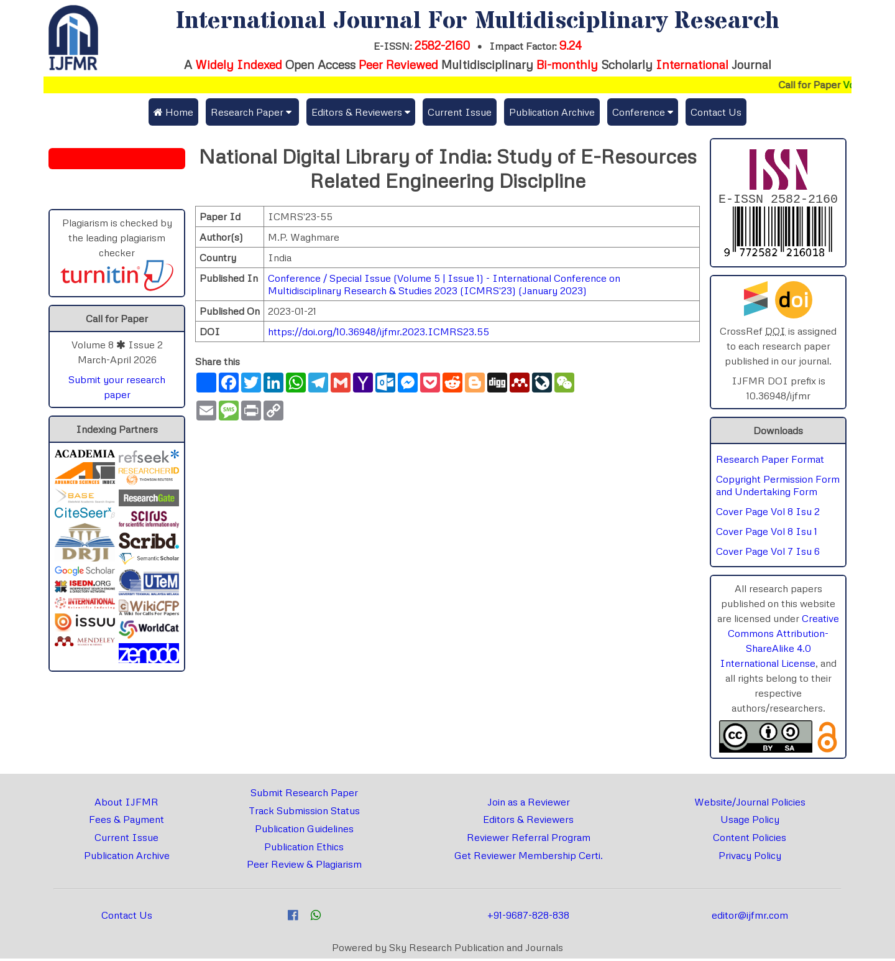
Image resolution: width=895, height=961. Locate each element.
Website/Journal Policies (750, 804)
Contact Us (716, 112)
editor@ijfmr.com (750, 917)
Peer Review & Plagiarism (304, 866)
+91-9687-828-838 (528, 917)
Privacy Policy (749, 858)
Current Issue (460, 112)
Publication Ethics (304, 849)
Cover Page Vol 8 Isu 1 (766, 533)
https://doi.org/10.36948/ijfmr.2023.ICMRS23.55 (378, 331)
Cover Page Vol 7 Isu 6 (768, 553)
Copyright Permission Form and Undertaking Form (778, 487)
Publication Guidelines (304, 831)
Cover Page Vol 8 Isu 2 (768, 514)
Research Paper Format (770, 461)
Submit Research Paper (304, 795)
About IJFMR (126, 804)
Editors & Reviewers (528, 821)
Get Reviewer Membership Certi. (528, 858)
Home (173, 112)
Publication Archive (552, 112)
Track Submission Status (304, 813)
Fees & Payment (126, 821)
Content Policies (749, 839)
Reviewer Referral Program (528, 839)
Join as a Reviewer (528, 804)
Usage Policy (749, 821)
